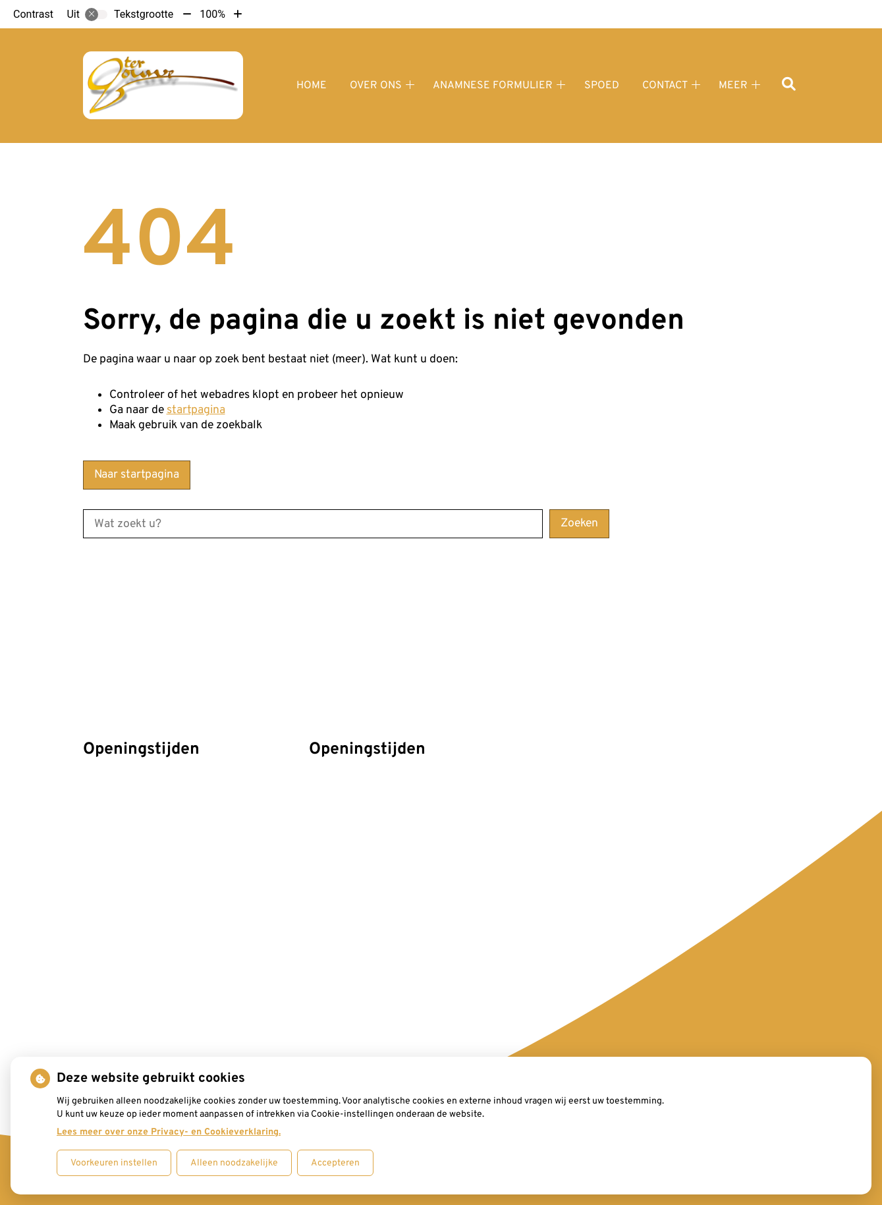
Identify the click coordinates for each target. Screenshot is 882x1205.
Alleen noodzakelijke (234, 1163)
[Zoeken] (789, 85)
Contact (665, 85)
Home (311, 85)
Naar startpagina (136, 474)
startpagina (196, 410)
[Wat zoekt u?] (313, 523)
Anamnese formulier (493, 85)
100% (212, 14)
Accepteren (335, 1163)
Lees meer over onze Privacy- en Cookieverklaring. (169, 1132)
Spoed (601, 85)
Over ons (376, 85)
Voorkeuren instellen (113, 1163)
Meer (733, 85)
